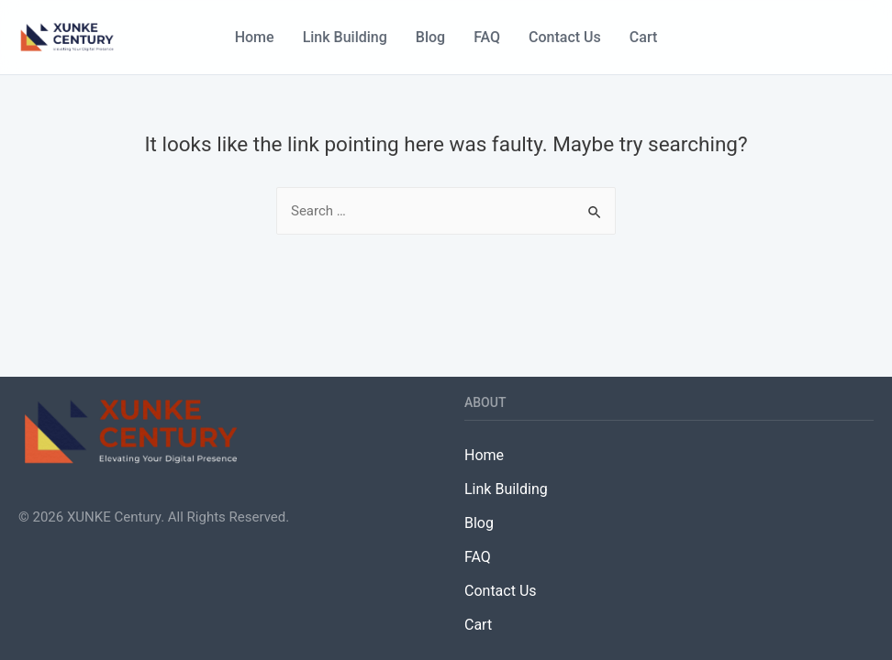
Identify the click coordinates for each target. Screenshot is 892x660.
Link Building (345, 37)
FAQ (487, 37)
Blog (430, 37)
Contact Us (565, 37)
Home (254, 37)
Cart (643, 37)
